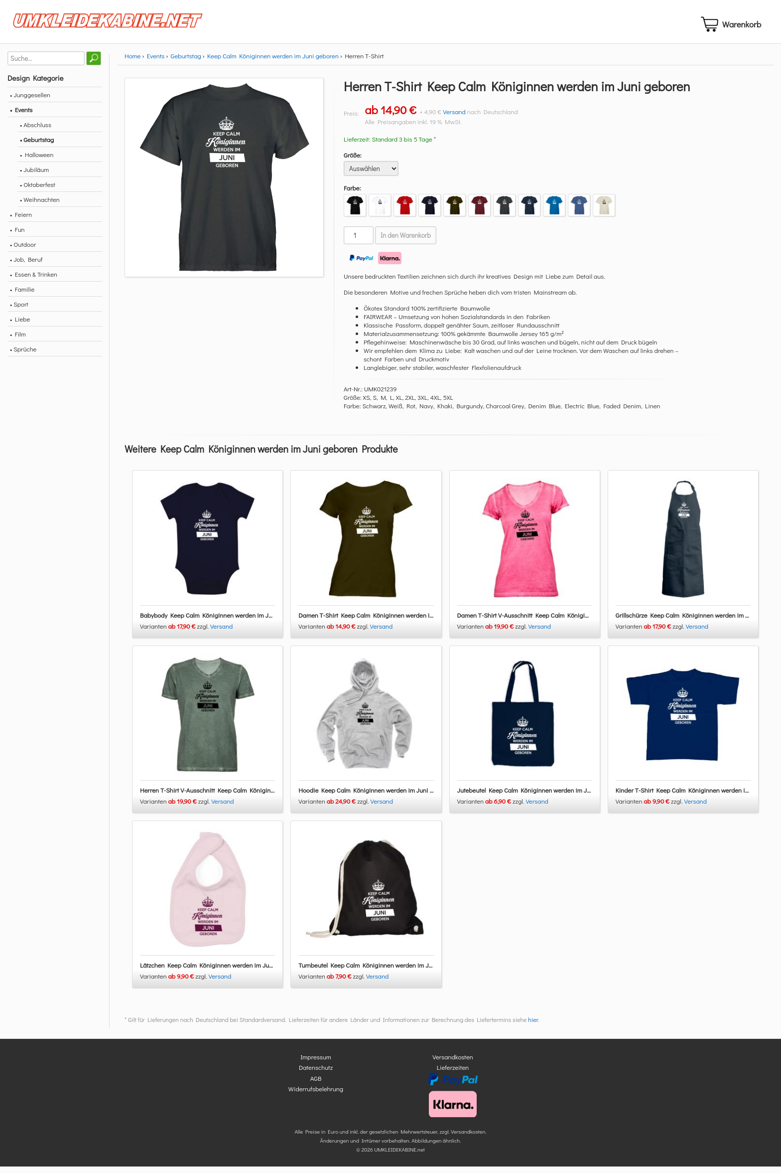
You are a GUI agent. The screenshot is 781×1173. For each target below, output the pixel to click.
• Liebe (20, 325)
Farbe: (352, 193)
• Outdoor (23, 250)
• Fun (17, 235)
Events (156, 61)
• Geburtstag (37, 145)
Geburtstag (186, 61)
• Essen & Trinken (33, 280)
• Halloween (36, 160)
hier (533, 1025)
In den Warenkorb (406, 241)
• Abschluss (35, 130)
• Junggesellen (30, 100)
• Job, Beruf (26, 265)
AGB (316, 1084)
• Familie (22, 295)
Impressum (315, 1062)
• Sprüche (23, 354)
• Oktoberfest (37, 190)
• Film (18, 339)
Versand (454, 117)
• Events (21, 115)
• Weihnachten (40, 205)
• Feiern (21, 220)
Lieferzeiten (453, 1073)
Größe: (353, 161)
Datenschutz (316, 1073)
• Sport (19, 310)
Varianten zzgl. (175, 632)
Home (132, 61)
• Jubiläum (34, 175)
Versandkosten (452, 1062)
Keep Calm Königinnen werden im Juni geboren (273, 61)
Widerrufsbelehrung (315, 1095)
